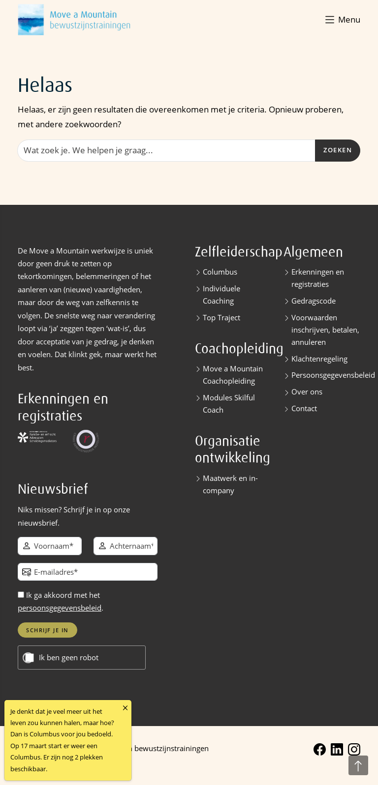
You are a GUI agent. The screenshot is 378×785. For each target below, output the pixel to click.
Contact (304, 408)
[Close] (125, 708)
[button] (341, 19)
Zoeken (337, 150)
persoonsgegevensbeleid (59, 608)
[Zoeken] (166, 150)
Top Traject (221, 317)
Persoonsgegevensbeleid (333, 375)
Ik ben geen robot (68, 657)
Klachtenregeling (319, 359)
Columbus (220, 272)
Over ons (306, 391)
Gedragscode (313, 301)
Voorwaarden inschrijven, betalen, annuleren (325, 329)
